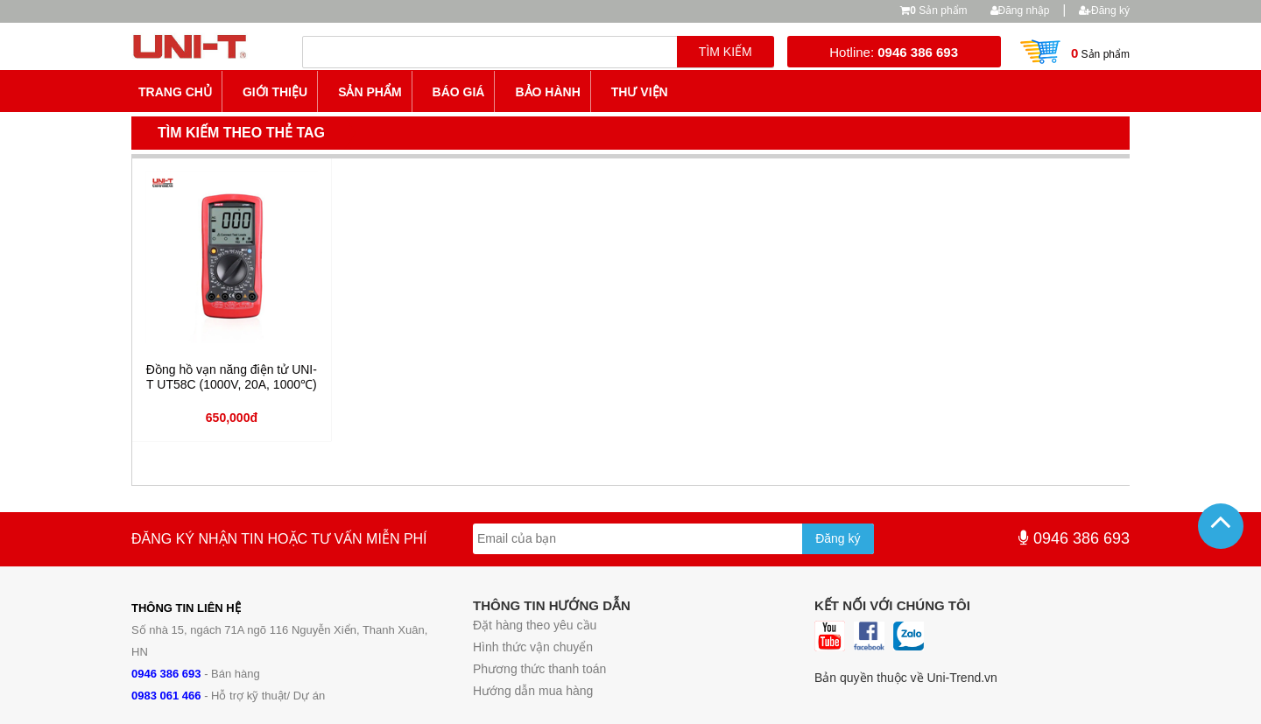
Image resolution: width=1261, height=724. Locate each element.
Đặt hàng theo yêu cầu (534, 625)
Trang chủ (175, 92)
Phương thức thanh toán (539, 669)
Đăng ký (1104, 10)
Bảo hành (547, 92)
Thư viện (639, 92)
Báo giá (459, 92)
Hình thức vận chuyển (533, 647)
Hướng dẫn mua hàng (533, 691)
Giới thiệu (275, 92)
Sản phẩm (938, 10)
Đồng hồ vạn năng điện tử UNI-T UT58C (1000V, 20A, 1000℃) (231, 376)
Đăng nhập (1020, 10)
